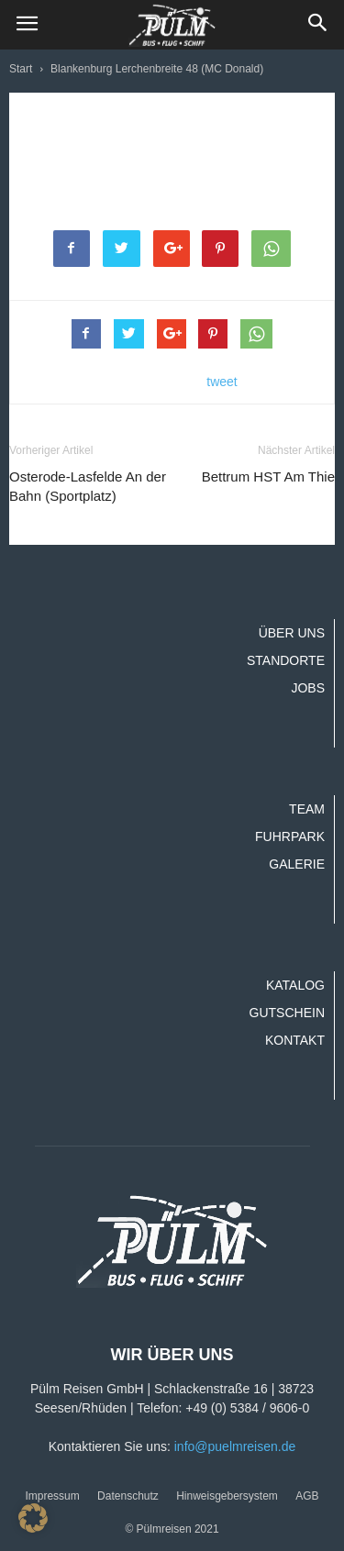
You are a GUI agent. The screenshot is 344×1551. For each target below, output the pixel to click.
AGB (306, 1496)
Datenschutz (128, 1496)
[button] (318, 25)
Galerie (297, 864)
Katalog (295, 985)
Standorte (286, 660)
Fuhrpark (290, 836)
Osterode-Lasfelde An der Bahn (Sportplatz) (87, 486)
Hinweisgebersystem (227, 1496)
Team (307, 809)
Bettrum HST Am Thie (268, 476)
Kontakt (295, 1040)
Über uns (292, 633)
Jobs (308, 688)
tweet (221, 381)
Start (20, 68)
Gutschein (287, 1012)
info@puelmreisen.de (235, 1446)
